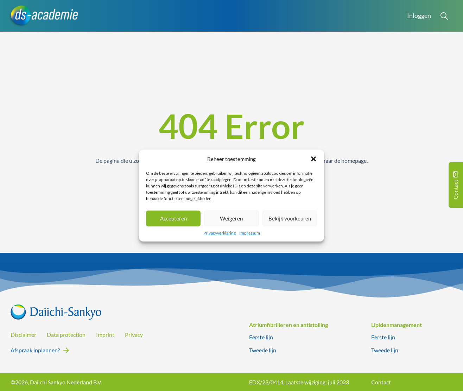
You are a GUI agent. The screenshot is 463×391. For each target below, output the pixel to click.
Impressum (249, 232)
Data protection (66, 334)
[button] (313, 158)
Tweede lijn (262, 350)
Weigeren (231, 218)
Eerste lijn (261, 337)
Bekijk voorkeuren (289, 218)
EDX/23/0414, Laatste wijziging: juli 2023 (299, 382)
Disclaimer (23, 334)
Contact (381, 382)
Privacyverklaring (219, 232)
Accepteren (173, 218)
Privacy (134, 334)
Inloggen (419, 15)
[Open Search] (444, 16)
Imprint (105, 334)
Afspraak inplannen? (35, 350)
